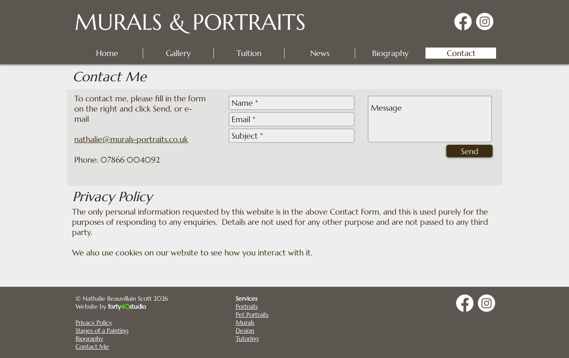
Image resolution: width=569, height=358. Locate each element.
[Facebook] (463, 21)
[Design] (267, 330)
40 (125, 306)
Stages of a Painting (102, 330)
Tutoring (247, 338)
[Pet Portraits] (267, 314)
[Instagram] (484, 21)
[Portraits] (267, 306)
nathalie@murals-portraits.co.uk (131, 139)
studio (137, 306)
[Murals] (267, 322)
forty (114, 306)
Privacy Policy (94, 322)
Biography (89, 338)
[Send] (469, 151)
